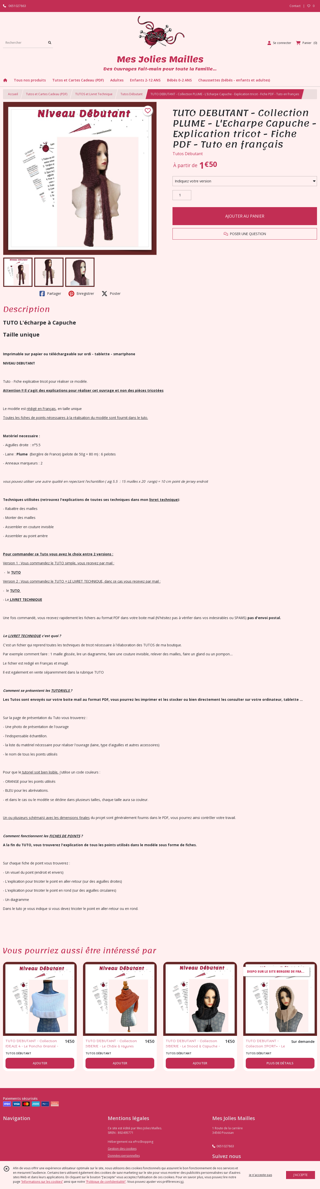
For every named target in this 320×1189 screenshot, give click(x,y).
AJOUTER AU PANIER (244, 216)
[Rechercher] (49, 43)
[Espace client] (279, 43)
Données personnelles (124, 1156)
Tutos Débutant (131, 94)
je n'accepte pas (260, 1175)
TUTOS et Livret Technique (93, 94)
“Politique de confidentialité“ (106, 1182)
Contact (295, 6)
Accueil (13, 94)
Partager (50, 294)
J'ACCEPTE (301, 1175)
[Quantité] (181, 195)
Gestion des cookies (122, 1149)
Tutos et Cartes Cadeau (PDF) (46, 94)
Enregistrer (81, 294)
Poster (111, 294)
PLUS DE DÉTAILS (280, 1063)
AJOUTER (40, 1063)
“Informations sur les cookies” (42, 1182)
